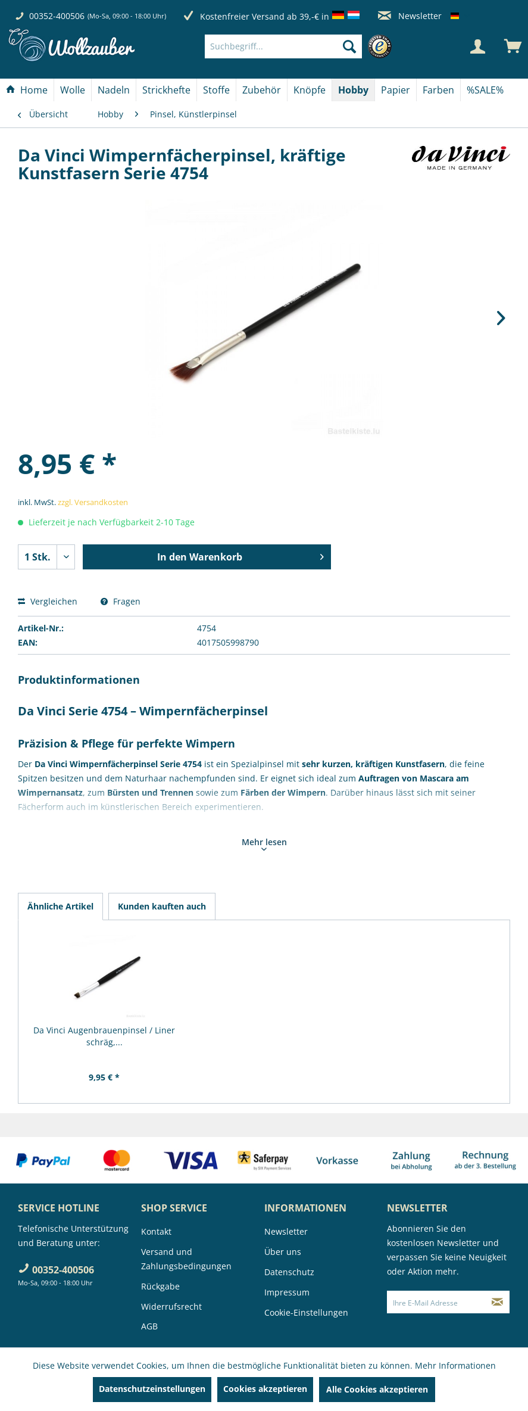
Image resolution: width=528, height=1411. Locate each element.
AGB (149, 1326)
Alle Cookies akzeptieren (377, 1389)
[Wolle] (72, 90)
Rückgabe (160, 1286)
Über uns (282, 1251)
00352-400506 (57, 15)
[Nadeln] (114, 90)
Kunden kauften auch (162, 906)
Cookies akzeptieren (265, 1388)
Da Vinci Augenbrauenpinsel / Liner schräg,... (104, 1036)
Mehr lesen (264, 843)
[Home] (27, 90)
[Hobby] (353, 90)
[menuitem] (301, 46)
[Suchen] (349, 46)
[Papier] (395, 90)
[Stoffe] (216, 90)
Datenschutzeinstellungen (152, 1388)
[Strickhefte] (166, 90)
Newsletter (410, 15)
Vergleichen (47, 601)
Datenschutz (289, 1272)
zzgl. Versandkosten (93, 502)
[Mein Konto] (477, 46)
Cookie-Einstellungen (306, 1312)
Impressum (287, 1292)
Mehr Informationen (455, 1365)
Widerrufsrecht (171, 1306)
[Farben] (438, 90)
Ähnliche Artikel (60, 906)
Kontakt (156, 1231)
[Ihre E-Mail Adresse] (436, 1302)
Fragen (120, 601)
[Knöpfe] (310, 90)
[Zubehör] (261, 90)
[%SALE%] (485, 90)
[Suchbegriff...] (283, 46)
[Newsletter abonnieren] (497, 1302)
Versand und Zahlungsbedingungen (186, 1259)
